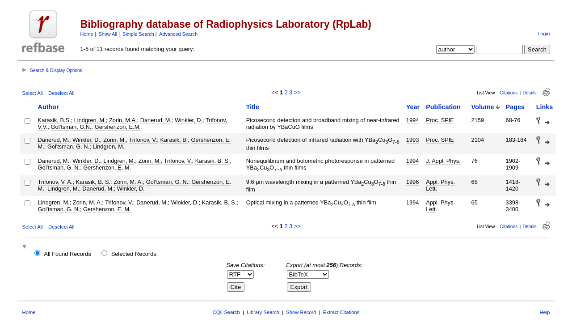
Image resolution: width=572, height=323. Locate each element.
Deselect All (61, 93)
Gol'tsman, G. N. (68, 146)
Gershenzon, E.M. (118, 126)
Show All (108, 34)
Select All (32, 93)
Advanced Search (178, 34)
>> (297, 92)
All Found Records (67, 254)
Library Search (263, 312)
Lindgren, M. (90, 120)
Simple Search (138, 34)
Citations (509, 92)
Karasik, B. (174, 139)
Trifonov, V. (143, 139)
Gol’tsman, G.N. (71, 126)
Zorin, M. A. (128, 181)
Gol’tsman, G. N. (59, 167)
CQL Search (226, 312)
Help (544, 312)
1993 (412, 139)
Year (413, 106)
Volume (482, 106)
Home (86, 34)
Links (544, 106)
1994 (412, 120)
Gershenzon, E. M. (107, 167)
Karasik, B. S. (212, 160)
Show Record (301, 312)
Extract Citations (341, 312)
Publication (443, 106)
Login (544, 33)
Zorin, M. (114, 139)
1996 (412, 181)
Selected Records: (134, 254)
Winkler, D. (188, 120)
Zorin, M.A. (123, 120)
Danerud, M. (156, 120)
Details (529, 92)
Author (48, 106)
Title (252, 106)
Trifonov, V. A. (55, 181)
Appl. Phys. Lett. (440, 185)
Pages (515, 106)
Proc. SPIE (440, 120)
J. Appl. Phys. (443, 160)
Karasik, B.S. (54, 120)
